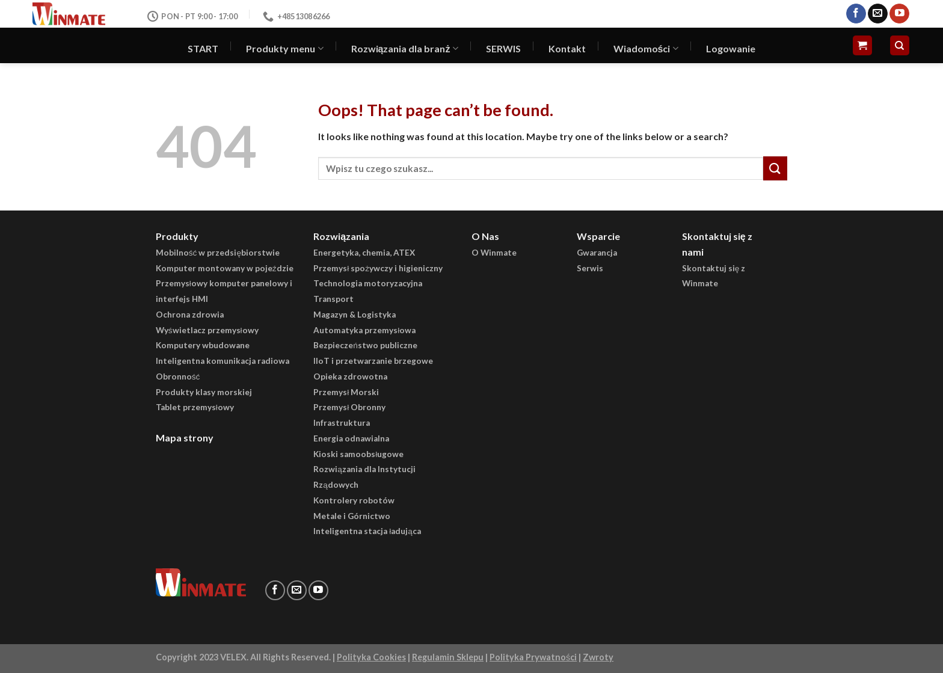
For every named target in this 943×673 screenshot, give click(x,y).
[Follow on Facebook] (856, 14)
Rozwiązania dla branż (404, 49)
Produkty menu (284, 49)
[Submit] (775, 168)
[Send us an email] (878, 14)
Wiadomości (645, 49)
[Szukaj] (900, 45)
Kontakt (567, 48)
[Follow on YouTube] (899, 14)
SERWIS (503, 48)
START (203, 48)
